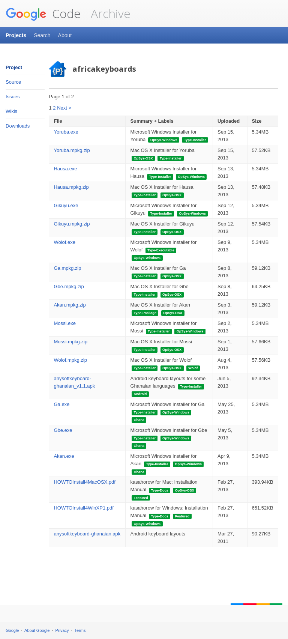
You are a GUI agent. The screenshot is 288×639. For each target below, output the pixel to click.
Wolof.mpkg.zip (70, 360)
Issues (13, 96)
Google (12, 630)
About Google (37, 630)
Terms (80, 630)
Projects (16, 35)
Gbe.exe (63, 430)
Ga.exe (61, 404)
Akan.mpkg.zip (70, 305)
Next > (64, 108)
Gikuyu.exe (66, 205)
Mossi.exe (65, 323)
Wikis (11, 111)
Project (14, 67)
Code (43, 13)
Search (42, 35)
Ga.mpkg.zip (67, 268)
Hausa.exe (65, 168)
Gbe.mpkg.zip (69, 286)
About (65, 35)
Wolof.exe (64, 242)
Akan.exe (64, 456)
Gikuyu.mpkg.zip (72, 224)
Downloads (18, 126)
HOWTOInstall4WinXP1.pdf (83, 508)
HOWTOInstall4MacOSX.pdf (84, 482)
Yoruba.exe (66, 132)
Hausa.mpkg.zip (71, 187)
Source (13, 82)
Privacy (62, 630)
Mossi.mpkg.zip (70, 341)
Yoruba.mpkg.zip (72, 150)
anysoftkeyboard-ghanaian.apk (87, 534)
